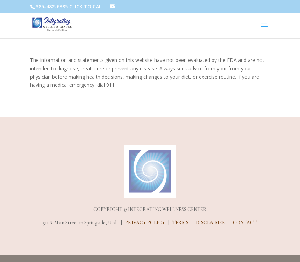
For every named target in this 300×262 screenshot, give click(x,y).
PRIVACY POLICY (145, 223)
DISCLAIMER (211, 223)
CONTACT (245, 223)
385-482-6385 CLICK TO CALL (70, 6)
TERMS (180, 223)
